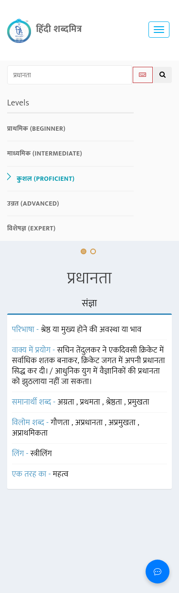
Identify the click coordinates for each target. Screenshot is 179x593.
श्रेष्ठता (115, 402)
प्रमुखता (138, 402)
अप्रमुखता (122, 422)
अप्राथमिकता (30, 433)
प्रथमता (91, 402)
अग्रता (67, 402)
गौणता (61, 422)
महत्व (61, 474)
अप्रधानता (90, 422)
